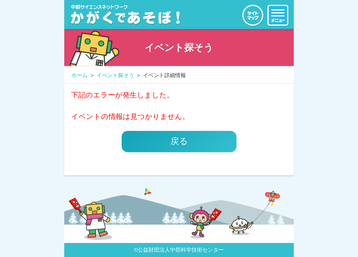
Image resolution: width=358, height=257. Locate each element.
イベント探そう (115, 75)
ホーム (79, 75)
